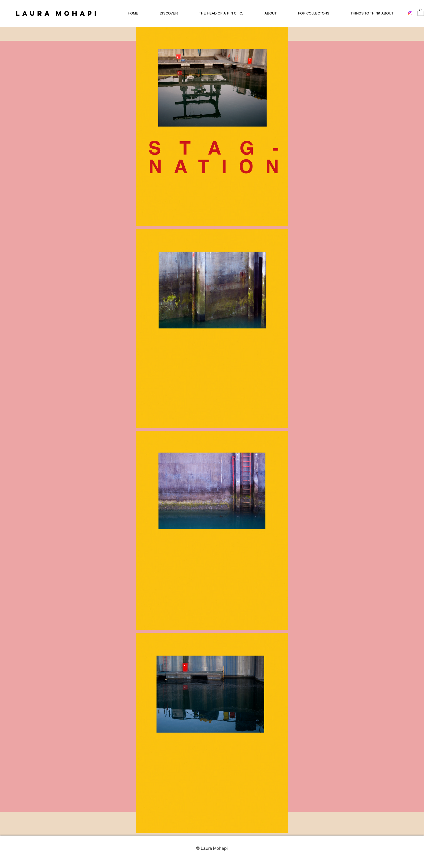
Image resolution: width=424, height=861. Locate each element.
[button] (421, 12)
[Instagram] (410, 13)
